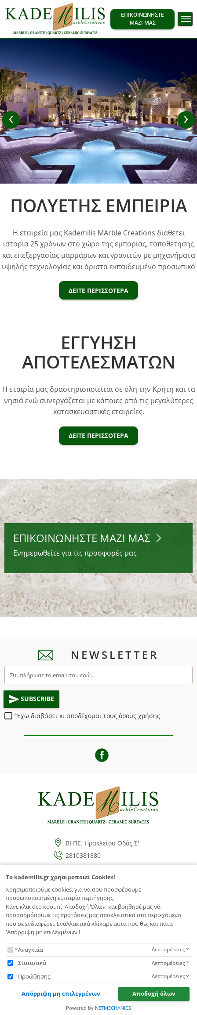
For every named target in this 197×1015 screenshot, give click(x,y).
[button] (11, 120)
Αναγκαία (30, 950)
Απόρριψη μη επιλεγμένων (61, 993)
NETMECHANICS (113, 1007)
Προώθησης (34, 976)
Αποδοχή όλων (153, 993)
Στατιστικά (32, 963)
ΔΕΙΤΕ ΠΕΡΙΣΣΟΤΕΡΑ (98, 290)
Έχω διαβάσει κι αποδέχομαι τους (88, 716)
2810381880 (83, 855)
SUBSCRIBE (32, 699)
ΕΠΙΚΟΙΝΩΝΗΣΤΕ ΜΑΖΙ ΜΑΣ (142, 18)
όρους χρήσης (139, 716)
